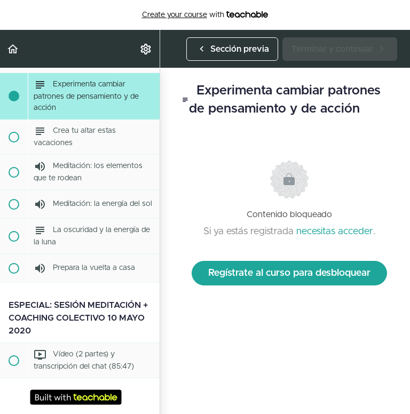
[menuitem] (146, 49)
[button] (13, 49)
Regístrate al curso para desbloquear (289, 273)
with (205, 15)
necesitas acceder (334, 231)
